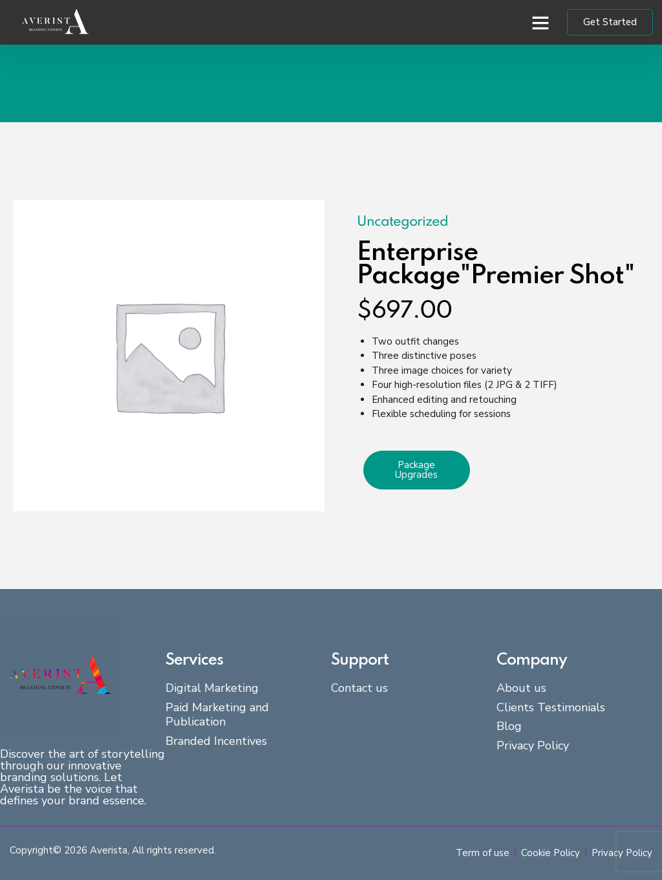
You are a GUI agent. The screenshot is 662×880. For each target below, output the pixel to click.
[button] (540, 22)
